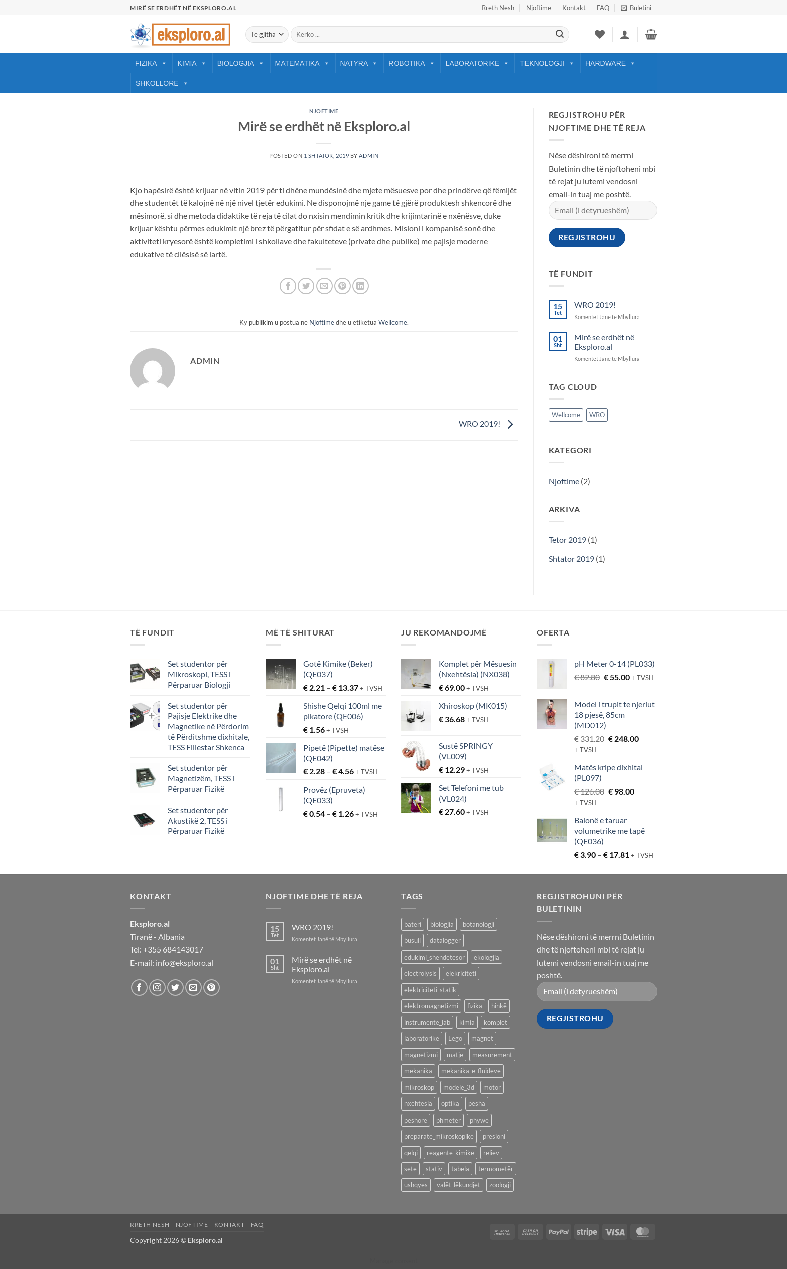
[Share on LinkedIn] (360, 286)
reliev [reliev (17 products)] (491, 1153)
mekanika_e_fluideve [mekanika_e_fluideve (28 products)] (471, 1071)
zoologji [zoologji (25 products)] (500, 1185)
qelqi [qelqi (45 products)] (411, 1153)
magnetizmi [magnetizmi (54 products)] (421, 1055)
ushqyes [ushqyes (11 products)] (416, 1185)
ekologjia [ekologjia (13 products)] (486, 957)
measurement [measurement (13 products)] (492, 1055)
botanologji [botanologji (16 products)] (478, 924)
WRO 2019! (488, 423)
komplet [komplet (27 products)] (495, 1022)
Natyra (359, 63)
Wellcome (392, 322)
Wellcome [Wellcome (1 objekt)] (566, 415)
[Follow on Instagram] (157, 987)
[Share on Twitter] (306, 286)
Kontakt (574, 8)
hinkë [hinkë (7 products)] (499, 1006)
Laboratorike (478, 63)
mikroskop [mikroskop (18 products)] (419, 1087)
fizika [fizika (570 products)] (474, 1006)
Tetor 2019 (567, 539)
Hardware (610, 63)
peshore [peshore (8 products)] (415, 1120)
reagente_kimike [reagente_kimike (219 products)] (450, 1153)
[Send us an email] (193, 987)
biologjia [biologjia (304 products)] (442, 924)
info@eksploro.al (184, 962)
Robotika (411, 63)
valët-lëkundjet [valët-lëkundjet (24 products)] (458, 1185)
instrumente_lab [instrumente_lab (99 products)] (427, 1022)
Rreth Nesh (498, 8)
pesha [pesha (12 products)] (476, 1103)
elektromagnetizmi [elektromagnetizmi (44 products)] (431, 1006)
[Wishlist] (600, 34)
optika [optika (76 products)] (450, 1103)
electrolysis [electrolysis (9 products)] (420, 973)
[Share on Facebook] (288, 286)
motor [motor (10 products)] (492, 1087)
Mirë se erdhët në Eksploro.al (604, 341)
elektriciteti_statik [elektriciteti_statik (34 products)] (430, 990)
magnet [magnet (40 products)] (482, 1038)
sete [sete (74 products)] (410, 1169)
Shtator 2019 (571, 558)
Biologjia (241, 63)
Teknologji (547, 63)
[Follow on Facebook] (139, 987)
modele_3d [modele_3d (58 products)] (458, 1087)
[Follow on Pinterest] (211, 987)
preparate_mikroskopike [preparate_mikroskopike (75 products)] (439, 1136)
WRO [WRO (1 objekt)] (597, 415)
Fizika (151, 63)
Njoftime (538, 8)
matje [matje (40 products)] (455, 1055)
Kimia (192, 63)
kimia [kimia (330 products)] (467, 1022)
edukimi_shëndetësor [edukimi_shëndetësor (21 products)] (434, 957)
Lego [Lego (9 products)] (455, 1038)
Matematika (302, 63)
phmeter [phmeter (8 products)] (448, 1120)
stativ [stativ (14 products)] (434, 1169)
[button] (636, 7)
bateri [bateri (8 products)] (412, 924)
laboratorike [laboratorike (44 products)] (421, 1038)
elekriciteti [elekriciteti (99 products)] (461, 973)
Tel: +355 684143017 (166, 949)
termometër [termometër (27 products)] (495, 1169)
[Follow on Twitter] (175, 987)
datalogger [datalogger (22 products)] (445, 940)
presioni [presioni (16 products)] (494, 1136)
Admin (368, 155)
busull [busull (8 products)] (412, 940)
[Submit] (559, 34)
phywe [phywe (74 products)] (479, 1120)
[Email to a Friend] (324, 286)
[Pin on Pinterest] (342, 286)
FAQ (603, 8)
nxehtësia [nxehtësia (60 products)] (418, 1103)
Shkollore (162, 83)
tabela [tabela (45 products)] (460, 1169)
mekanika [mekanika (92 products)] (418, 1071)
